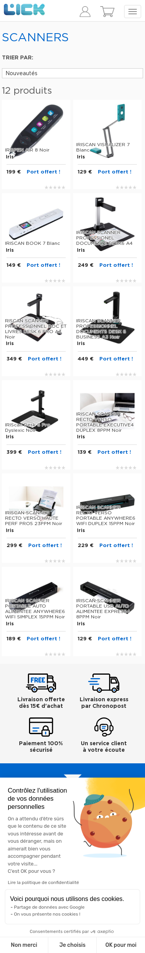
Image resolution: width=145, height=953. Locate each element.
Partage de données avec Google (49, 907)
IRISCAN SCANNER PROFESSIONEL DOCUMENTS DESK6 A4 (104, 238)
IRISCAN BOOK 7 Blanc (32, 243)
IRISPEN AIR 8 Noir (27, 150)
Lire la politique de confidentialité (43, 882)
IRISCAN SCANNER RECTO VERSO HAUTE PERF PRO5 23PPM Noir (33, 518)
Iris (10, 157)
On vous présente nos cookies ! (47, 914)
